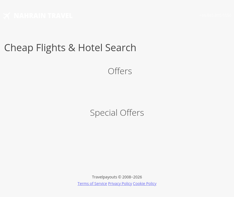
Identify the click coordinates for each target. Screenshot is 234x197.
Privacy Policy (120, 183)
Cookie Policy (145, 183)
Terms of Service (92, 183)
